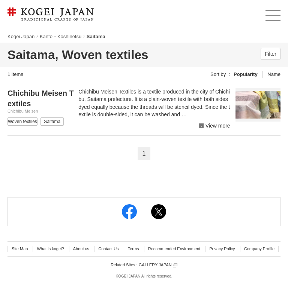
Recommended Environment (174, 248)
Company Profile (259, 248)
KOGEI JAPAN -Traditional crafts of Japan (50, 15)
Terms (133, 248)
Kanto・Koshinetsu (60, 36)
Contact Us (108, 248)
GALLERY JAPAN (158, 265)
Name (273, 74)
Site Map (20, 248)
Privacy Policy (222, 248)
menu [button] (272, 13)
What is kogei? (50, 248)
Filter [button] (270, 54)
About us (81, 248)
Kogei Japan (21, 36)
